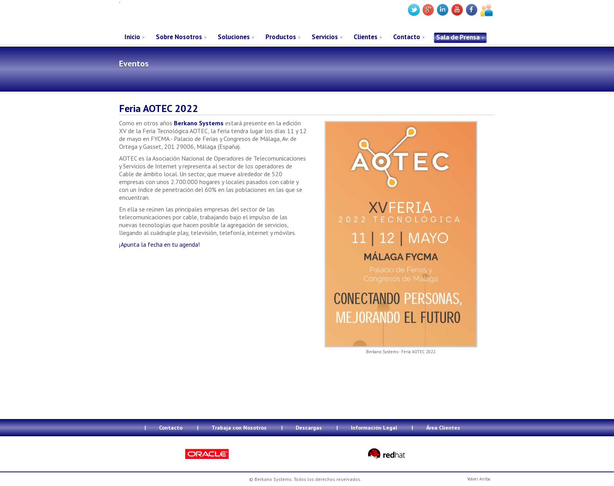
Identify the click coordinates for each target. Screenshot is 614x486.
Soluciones (234, 37)
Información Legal (374, 427)
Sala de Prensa (458, 37)
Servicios (325, 37)
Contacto (406, 37)
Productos (280, 37)
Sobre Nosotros (179, 37)
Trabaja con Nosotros (239, 427)
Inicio (132, 37)
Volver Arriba (478, 479)
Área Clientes (443, 427)
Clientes (365, 37)
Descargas (309, 427)
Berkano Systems (178, 17)
